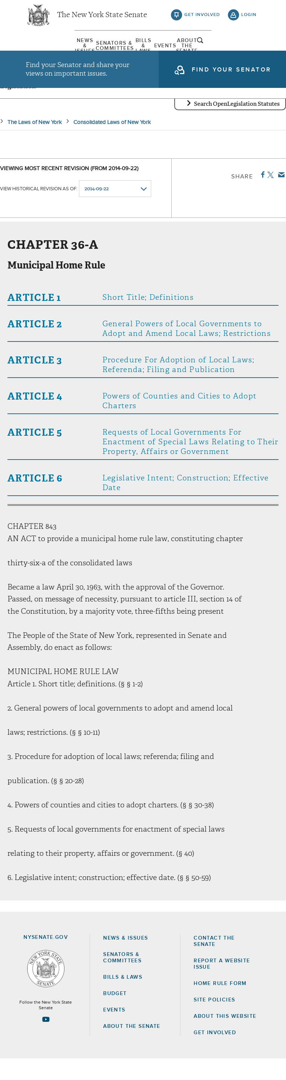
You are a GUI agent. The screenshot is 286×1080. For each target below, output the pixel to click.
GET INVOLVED (215, 1054)
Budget (115, 1014)
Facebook (261, 195)
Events (175, 50)
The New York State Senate (102, 18)
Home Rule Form (220, 1004)
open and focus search (249, 49)
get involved (202, 18)
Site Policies (214, 1020)
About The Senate (218, 50)
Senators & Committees (88, 50)
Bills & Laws (131, 50)
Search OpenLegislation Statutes (237, 124)
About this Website (225, 1037)
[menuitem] (44, 50)
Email (280, 195)
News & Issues (44, 50)
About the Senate (131, 1047)
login (249, 18)
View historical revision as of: (38, 209)
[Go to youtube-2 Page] (45, 1040)
